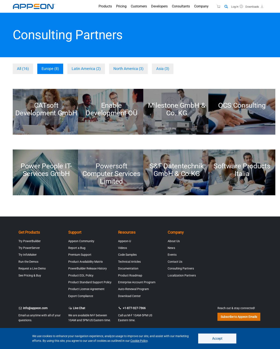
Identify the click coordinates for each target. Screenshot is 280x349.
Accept (217, 338)
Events (172, 254)
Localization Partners (182, 275)
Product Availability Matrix (85, 261)
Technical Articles (129, 261)
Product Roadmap (130, 275)
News (171, 248)
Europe (50, 68)
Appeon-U (124, 241)
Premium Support (79, 254)
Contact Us (175, 261)
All (23, 68)
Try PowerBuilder (29, 241)
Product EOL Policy (80, 275)
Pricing (121, 6)
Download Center (129, 296)
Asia (162, 68)
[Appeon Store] (215, 6)
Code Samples (127, 254)
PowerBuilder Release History (87, 268)
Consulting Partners (181, 268)
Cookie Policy (139, 340)
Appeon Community (81, 241)
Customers (139, 6)
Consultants (181, 6)
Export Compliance (80, 296)
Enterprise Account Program (136, 282)
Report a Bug (76, 248)
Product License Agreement (86, 289)
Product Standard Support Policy (89, 282)
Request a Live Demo (32, 268)
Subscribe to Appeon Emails (239, 316)
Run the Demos (28, 261)
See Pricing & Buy (29, 275)
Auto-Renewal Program (133, 289)
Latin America (86, 68)
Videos (122, 248)
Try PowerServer (29, 248)
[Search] (226, 6)
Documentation (128, 268)
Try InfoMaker (27, 254)
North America (128, 68)
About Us (174, 241)
